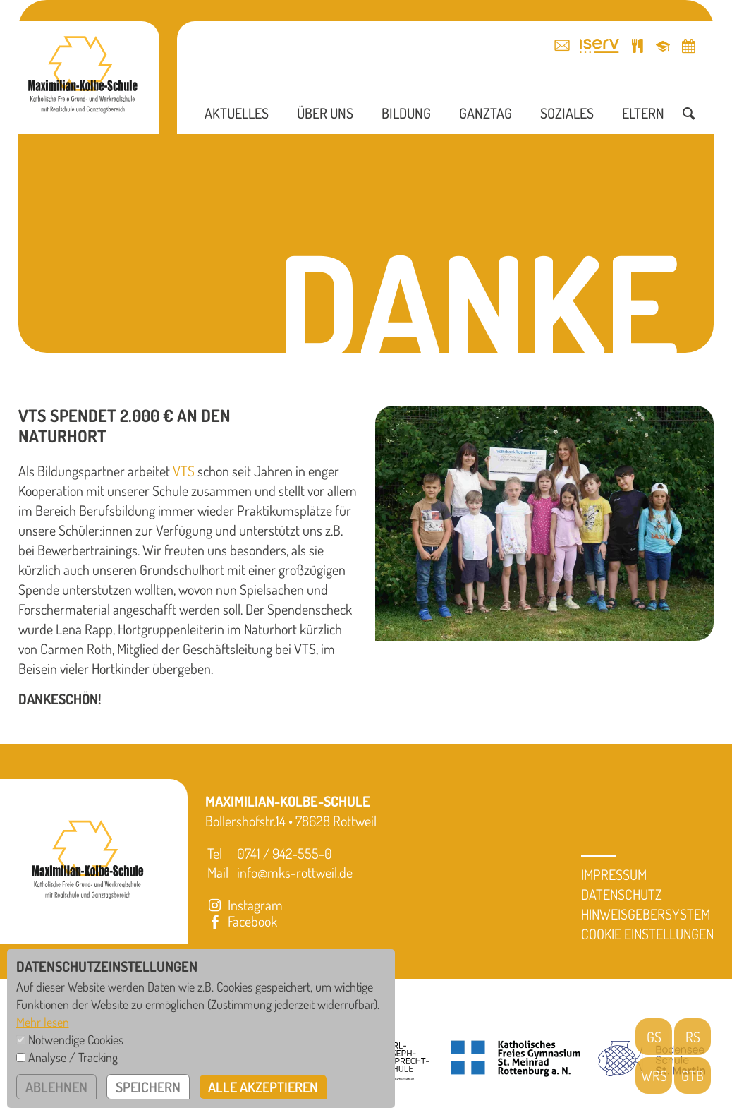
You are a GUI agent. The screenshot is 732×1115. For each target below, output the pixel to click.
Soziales (567, 113)
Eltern (643, 113)
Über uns (325, 113)
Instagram (244, 905)
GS (654, 1036)
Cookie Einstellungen (647, 933)
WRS (654, 1075)
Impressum (614, 874)
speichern (148, 1087)
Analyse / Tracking (73, 1057)
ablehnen (56, 1087)
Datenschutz (621, 894)
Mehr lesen (42, 1022)
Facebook (241, 921)
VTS (184, 471)
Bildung (406, 113)
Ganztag (485, 113)
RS (692, 1036)
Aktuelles (237, 113)
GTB (692, 1075)
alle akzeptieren (263, 1087)
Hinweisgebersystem (645, 914)
